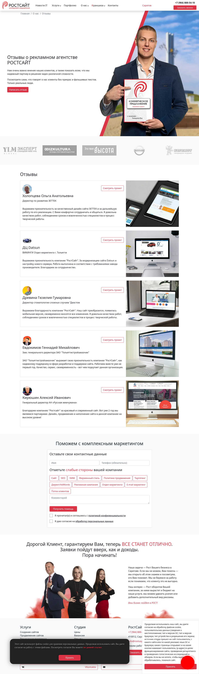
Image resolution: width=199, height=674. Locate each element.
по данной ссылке (92, 647)
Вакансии (79, 635)
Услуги (55, 5)
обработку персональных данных (94, 521)
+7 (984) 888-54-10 (185, 2)
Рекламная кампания (86, 484)
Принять (170, 666)
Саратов (146, 5)
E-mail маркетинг (136, 484)
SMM (72, 478)
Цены (77, 632)
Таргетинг (140, 478)
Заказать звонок (185, 7)
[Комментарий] (99, 499)
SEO (63, 478)
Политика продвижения (117, 478)
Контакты (113, 5)
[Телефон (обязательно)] (124, 463)
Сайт (54, 478)
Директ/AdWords (60, 484)
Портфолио (70, 5)
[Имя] (74, 463)
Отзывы (46, 13)
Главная (25, 13)
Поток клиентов (60, 491)
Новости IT (41, 5)
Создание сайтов (29, 632)
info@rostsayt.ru (137, 641)
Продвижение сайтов (32, 635)
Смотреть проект (112, 188)
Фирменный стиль (89, 478)
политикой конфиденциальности (107, 515)
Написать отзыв (18, 89)
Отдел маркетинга (112, 484)
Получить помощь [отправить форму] (63, 508)
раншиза (97, 5)
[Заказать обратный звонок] (187, 659)
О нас (84, 5)
